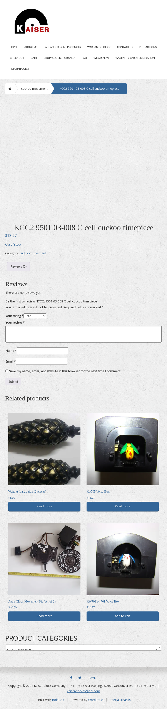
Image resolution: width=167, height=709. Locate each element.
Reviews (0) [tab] (18, 266)
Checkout (17, 57)
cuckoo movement (34, 88)
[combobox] (83, 648)
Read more (44, 506)
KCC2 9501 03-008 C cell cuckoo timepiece (89, 88)
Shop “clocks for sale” (59, 57)
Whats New (101, 57)
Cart (34, 57)
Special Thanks (120, 700)
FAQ (84, 57)
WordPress (96, 700)
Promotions (148, 47)
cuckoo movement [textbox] (82, 649)
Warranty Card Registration (135, 57)
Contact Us (125, 47)
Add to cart (122, 616)
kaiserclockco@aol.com (83, 691)
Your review (15, 322)
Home (14, 47)
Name (11, 351)
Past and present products (62, 47)
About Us (30, 47)
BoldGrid (58, 700)
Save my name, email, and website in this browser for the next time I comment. (65, 371)
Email (10, 361)
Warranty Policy (98, 47)
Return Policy (19, 68)
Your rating (14, 316)
